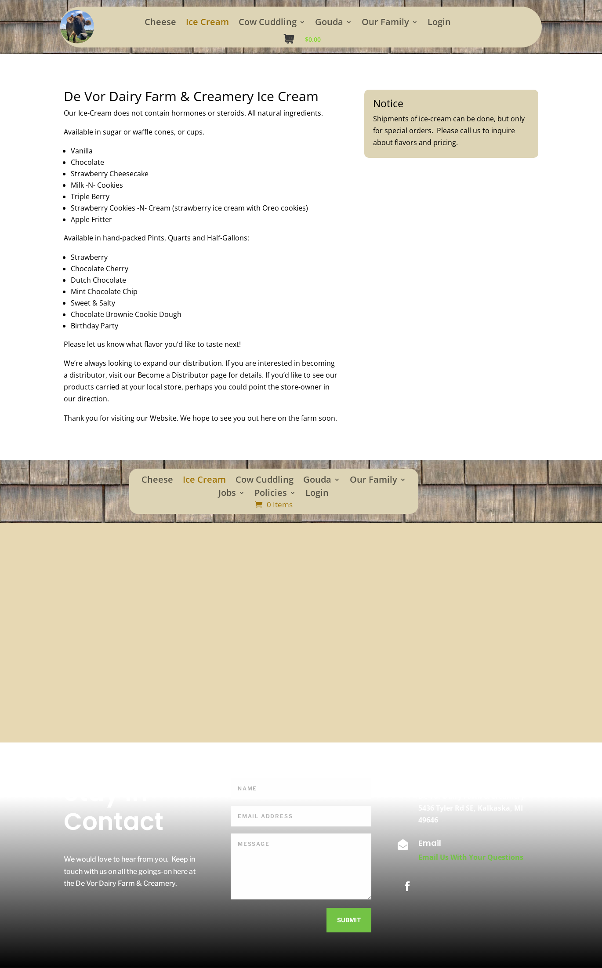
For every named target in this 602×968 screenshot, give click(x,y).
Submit (349, 920)
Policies (270, 494)
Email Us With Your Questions (470, 857)
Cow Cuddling (268, 23)
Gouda (329, 23)
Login (439, 23)
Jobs (227, 494)
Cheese (160, 23)
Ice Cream (207, 23)
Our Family (385, 23)
